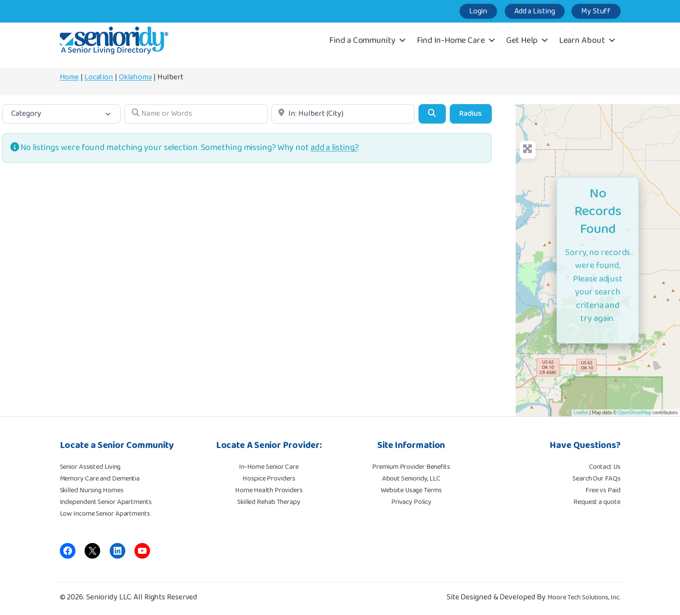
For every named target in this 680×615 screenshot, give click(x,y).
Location (99, 77)
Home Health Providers (269, 490)
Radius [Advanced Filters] (470, 114)
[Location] (343, 114)
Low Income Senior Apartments (105, 513)
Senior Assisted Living (90, 466)
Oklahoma (135, 77)
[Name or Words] (196, 114)
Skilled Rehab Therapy (269, 502)
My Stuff (594, 11)
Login (470, 11)
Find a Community (367, 40)
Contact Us (605, 466)
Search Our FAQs (596, 478)
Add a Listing (530, 11)
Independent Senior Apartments (106, 502)
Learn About (587, 40)
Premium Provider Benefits (411, 466)
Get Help (527, 40)
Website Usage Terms (411, 490)
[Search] (432, 114)
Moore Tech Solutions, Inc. (583, 597)
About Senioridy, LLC (411, 478)
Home (69, 77)
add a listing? (334, 148)
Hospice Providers (268, 478)
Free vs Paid (603, 490)
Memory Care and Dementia (100, 478)
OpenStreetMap (634, 412)
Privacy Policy (411, 502)
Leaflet (581, 412)
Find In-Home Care (456, 40)
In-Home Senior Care (269, 466)
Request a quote (597, 502)
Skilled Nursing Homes (92, 490)
